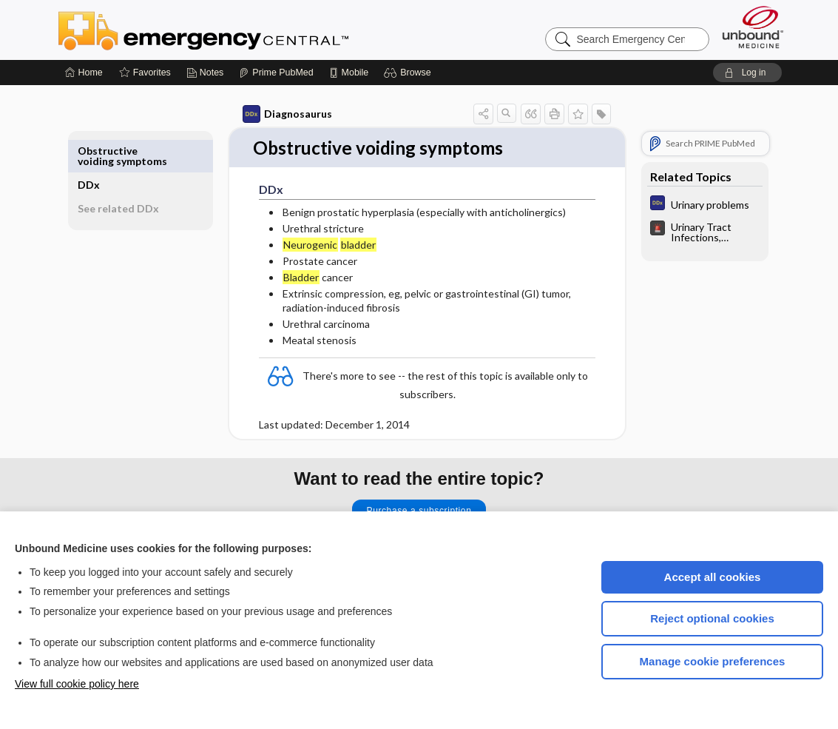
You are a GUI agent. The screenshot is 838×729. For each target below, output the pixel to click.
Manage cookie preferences (712, 661)
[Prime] (276, 72)
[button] (409, 72)
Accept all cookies (712, 577)
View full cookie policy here (77, 684)
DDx (106, 150)
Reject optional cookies (712, 618)
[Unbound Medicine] (752, 27)
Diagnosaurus (270, 114)
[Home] (84, 72)
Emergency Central (242, 29)
